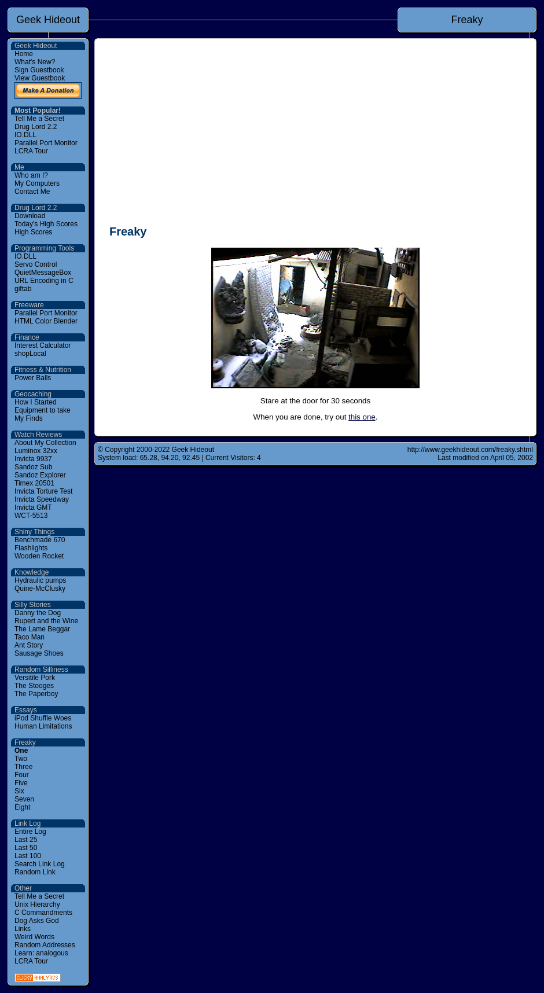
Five (21, 783)
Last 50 (25, 848)
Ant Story (28, 645)
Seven (24, 799)
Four (21, 775)
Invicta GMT (33, 507)
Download (29, 216)
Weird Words (34, 937)
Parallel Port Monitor (46, 143)
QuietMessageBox (42, 273)
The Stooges (34, 686)
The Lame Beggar (42, 629)
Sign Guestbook (39, 70)
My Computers (37, 183)
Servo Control (35, 264)
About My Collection (45, 443)
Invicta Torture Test (43, 491)
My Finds (28, 418)
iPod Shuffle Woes (42, 718)
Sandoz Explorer (40, 475)
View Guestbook (39, 78)
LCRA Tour (31, 151)
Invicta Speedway (41, 499)
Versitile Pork (34, 678)
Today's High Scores (46, 224)
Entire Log (30, 832)
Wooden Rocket (39, 556)
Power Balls (32, 378)
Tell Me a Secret (39, 119)
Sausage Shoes (39, 653)
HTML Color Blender (46, 321)
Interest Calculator (42, 345)
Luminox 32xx (35, 451)
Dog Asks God (36, 921)
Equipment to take (42, 410)
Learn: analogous (41, 953)
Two (20, 759)
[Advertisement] (315, 134)
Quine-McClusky (39, 588)
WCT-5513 (30, 516)
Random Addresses (44, 945)
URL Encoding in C (43, 281)
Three (23, 767)
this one (362, 417)
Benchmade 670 (39, 540)
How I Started (35, 402)
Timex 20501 (34, 483)
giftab (22, 289)
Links (22, 929)
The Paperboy (36, 694)
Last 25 (25, 840)
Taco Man (29, 637)
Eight (22, 807)
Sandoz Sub (33, 467)
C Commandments (43, 913)
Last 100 (27, 856)
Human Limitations (43, 726)
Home (23, 54)
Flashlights (30, 548)
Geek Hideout (48, 19)
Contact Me (32, 191)
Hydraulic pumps (40, 580)
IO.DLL (25, 135)
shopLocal (30, 354)
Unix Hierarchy (37, 904)
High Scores (33, 232)
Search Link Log (39, 864)
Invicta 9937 (33, 459)
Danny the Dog (37, 613)
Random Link (35, 872)
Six (19, 791)
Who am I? (31, 175)
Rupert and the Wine (46, 621)
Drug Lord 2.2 (35, 127)
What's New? (34, 62)
